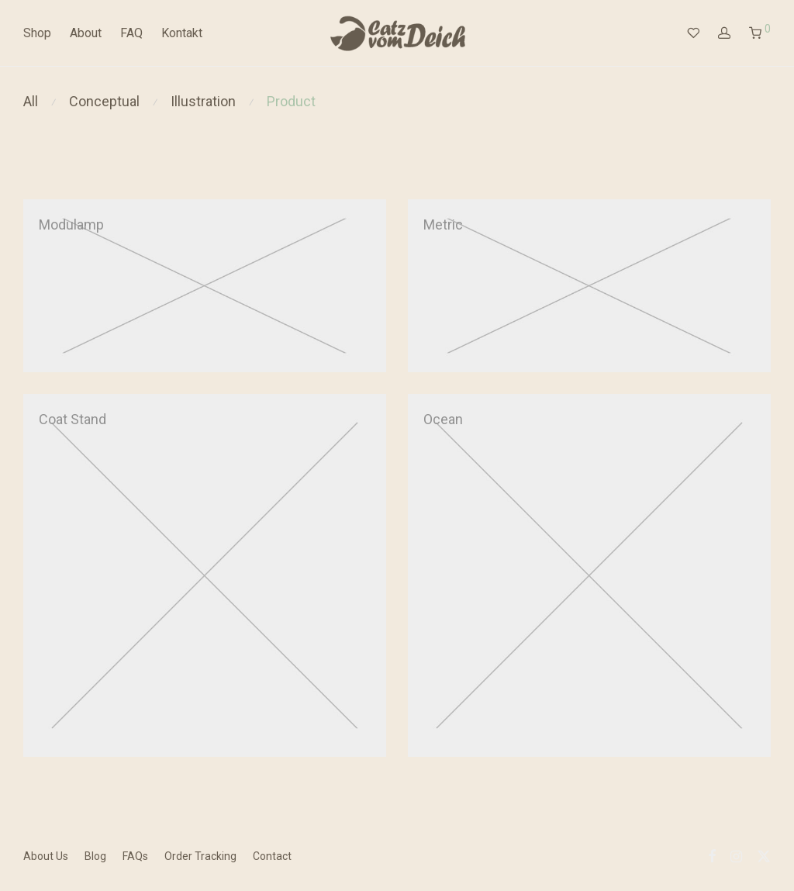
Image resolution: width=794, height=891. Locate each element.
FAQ (131, 33)
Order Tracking (200, 856)
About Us (45, 856)
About (86, 33)
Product (291, 101)
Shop (37, 33)
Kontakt (181, 33)
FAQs (135, 856)
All (30, 101)
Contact (272, 856)
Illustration (203, 101)
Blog (95, 856)
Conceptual (104, 101)
